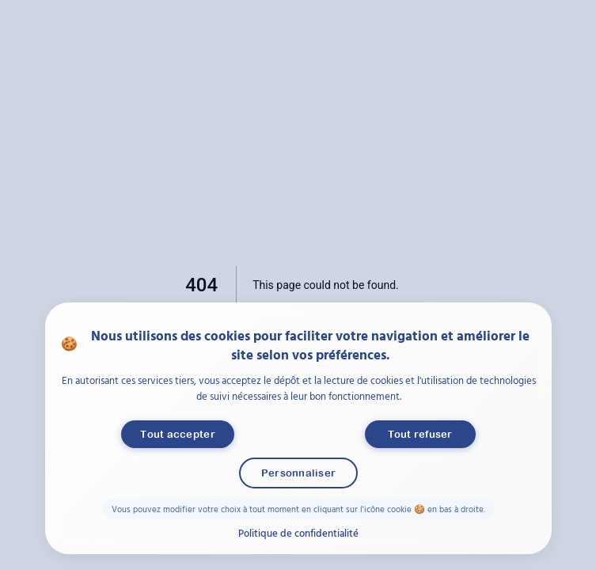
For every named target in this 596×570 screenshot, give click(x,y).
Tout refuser (419, 434)
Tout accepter (177, 434)
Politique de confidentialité (298, 533)
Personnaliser (297, 473)
